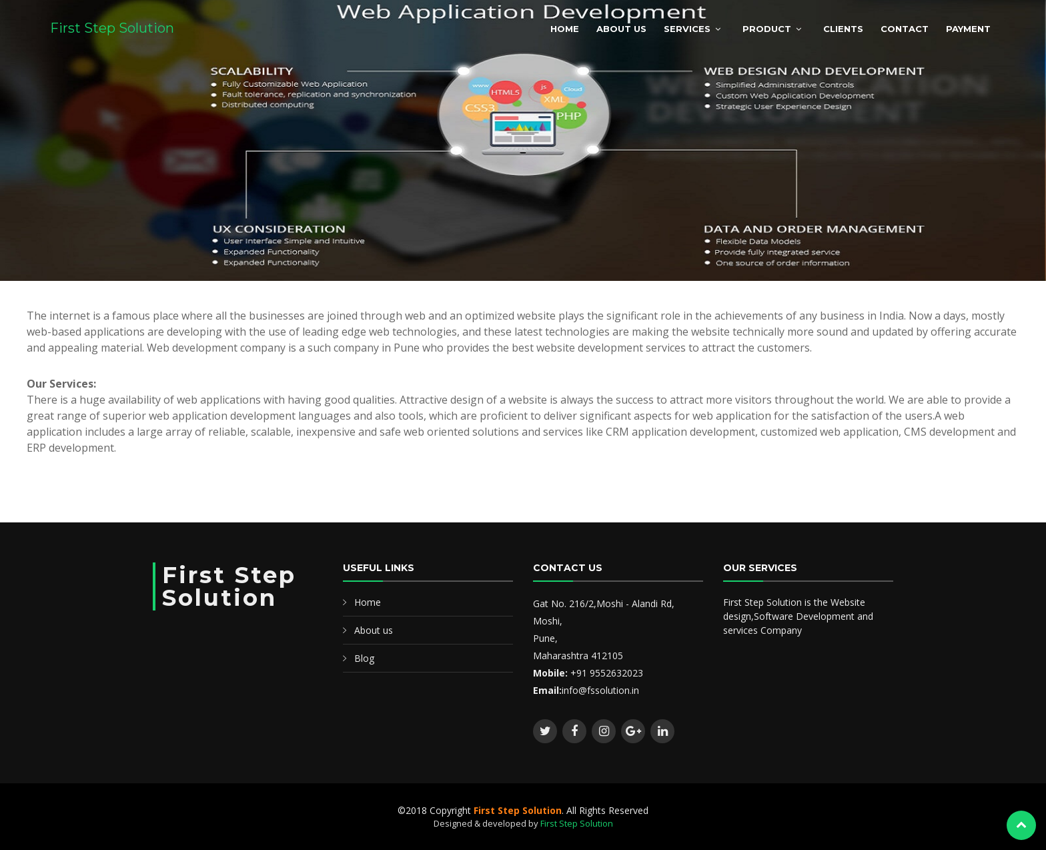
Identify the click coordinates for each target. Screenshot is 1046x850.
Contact (905, 28)
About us (373, 630)
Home (564, 28)
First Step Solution (112, 28)
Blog (364, 658)
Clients (843, 28)
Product (766, 28)
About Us (621, 28)
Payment (968, 28)
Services (687, 28)
